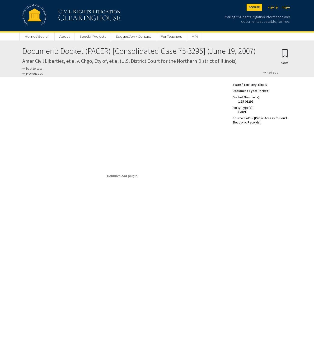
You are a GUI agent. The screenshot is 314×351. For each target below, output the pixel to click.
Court (242, 112)
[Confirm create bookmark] (285, 56)
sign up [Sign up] (273, 7)
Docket (263, 91)
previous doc (32, 74)
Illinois (262, 84)
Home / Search (37, 36)
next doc (270, 73)
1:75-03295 (245, 101)
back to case (32, 69)
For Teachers (171, 36)
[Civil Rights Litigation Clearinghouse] (58, 15)
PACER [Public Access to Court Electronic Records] (260, 120)
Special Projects (93, 36)
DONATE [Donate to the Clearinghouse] (254, 7)
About (64, 36)
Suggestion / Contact (133, 36)
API (195, 36)
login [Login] (286, 7)
